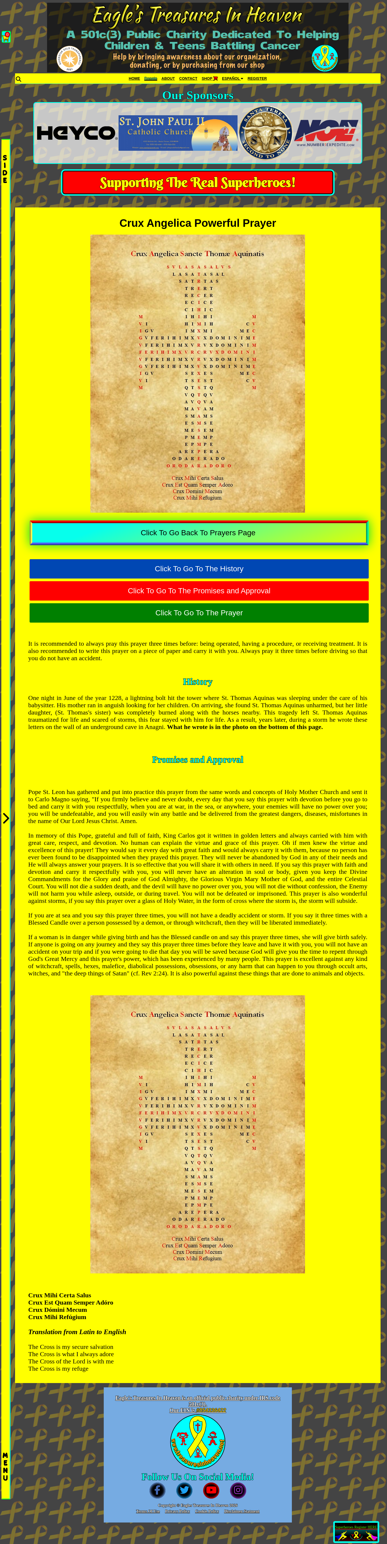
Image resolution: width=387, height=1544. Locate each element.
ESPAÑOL (232, 78)
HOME (134, 78)
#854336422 (211, 1410)
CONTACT (188, 78)
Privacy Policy (177, 1511)
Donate (150, 78)
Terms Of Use (148, 1511)
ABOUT (168, 78)
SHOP (209, 78)
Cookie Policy (207, 1511)
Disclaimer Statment (241, 1511)
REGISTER (257, 78)
